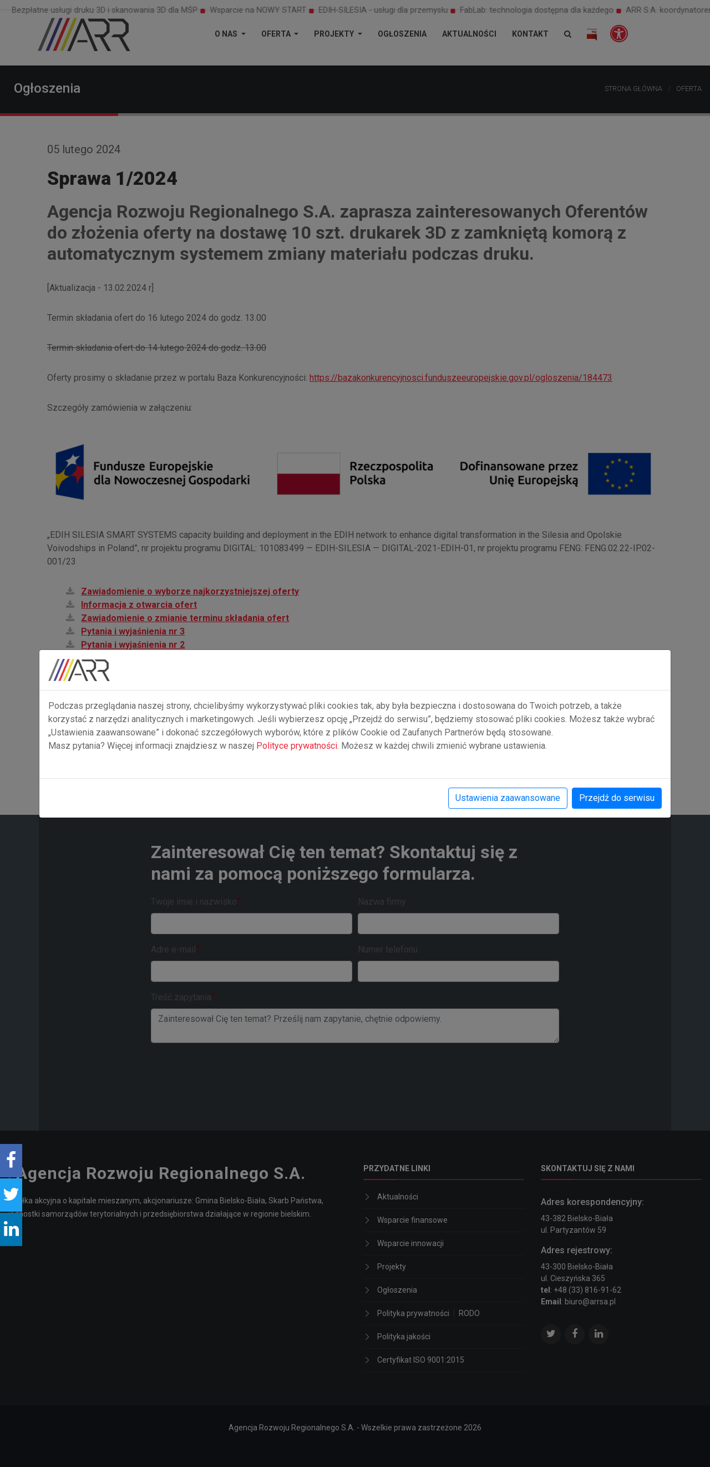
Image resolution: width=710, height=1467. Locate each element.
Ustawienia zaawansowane (507, 798)
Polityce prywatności (296, 745)
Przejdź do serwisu (617, 798)
